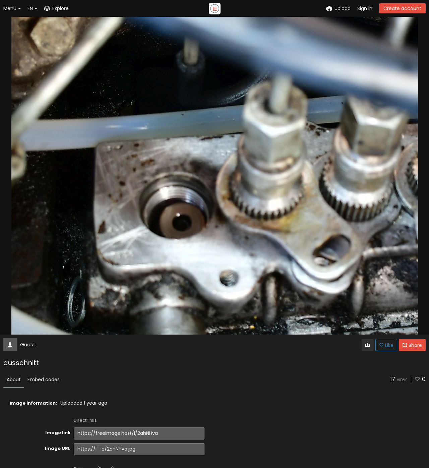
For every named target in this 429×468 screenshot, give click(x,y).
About (14, 379)
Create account (402, 8)
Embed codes (43, 379)
